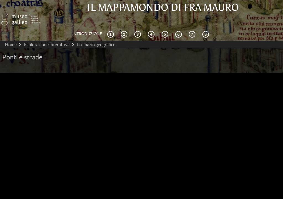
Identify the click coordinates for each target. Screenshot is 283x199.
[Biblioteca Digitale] (206, 22)
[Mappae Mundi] (166, 22)
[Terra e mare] (193, 22)
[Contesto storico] (111, 22)
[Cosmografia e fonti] (138, 22)
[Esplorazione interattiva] (125, 22)
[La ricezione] (152, 22)
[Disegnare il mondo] (179, 22)
